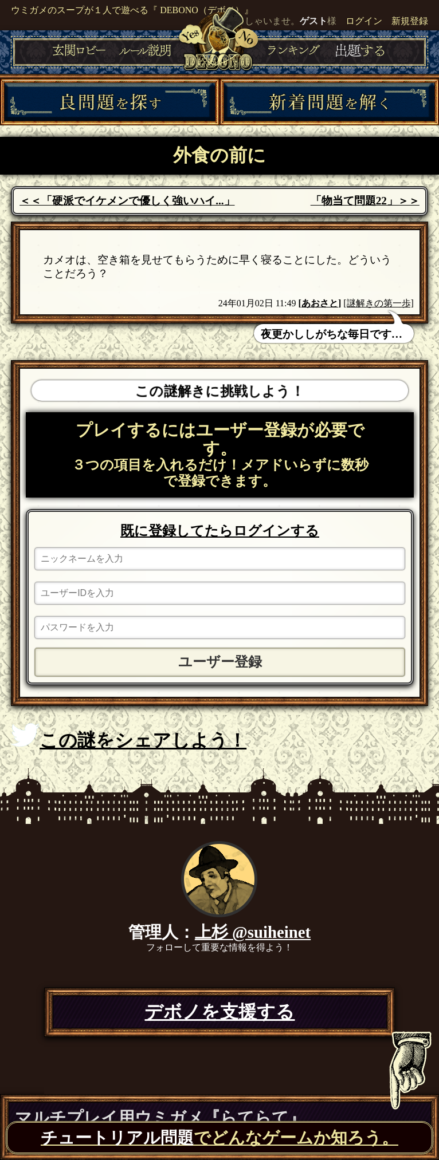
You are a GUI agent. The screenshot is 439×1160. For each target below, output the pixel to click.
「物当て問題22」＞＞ (365, 201)
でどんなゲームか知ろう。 (219, 1138)
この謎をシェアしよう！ (128, 737)
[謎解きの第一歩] (378, 303)
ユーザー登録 (220, 661)
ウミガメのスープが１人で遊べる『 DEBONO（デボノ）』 (132, 10)
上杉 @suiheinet (253, 932)
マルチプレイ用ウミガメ (160, 1117)
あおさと (319, 303)
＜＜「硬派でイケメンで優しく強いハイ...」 (126, 201)
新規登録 (409, 21)
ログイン (364, 21)
